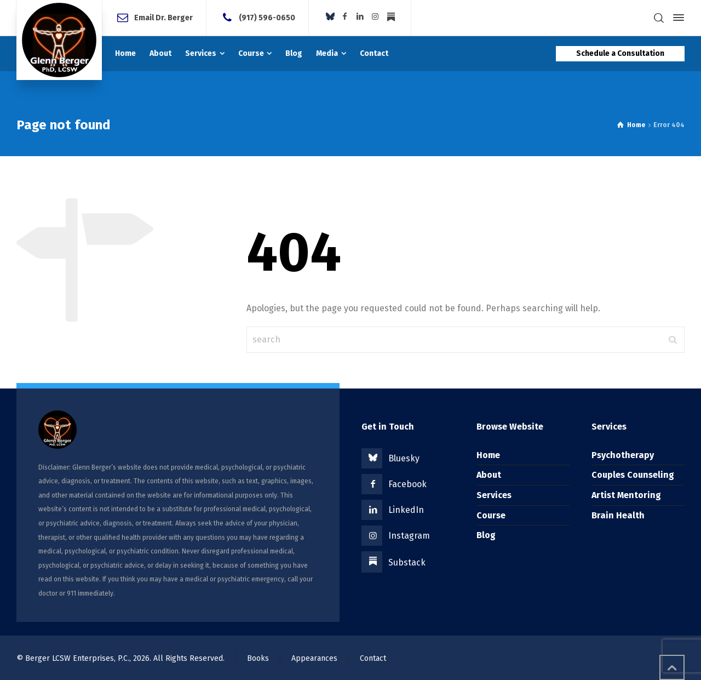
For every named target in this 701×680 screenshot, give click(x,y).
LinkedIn (406, 510)
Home (488, 455)
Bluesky (404, 458)
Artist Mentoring (626, 495)
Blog (486, 535)
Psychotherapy (622, 455)
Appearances (314, 658)
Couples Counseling (632, 475)
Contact (373, 658)
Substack (407, 562)
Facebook (407, 484)
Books (258, 658)
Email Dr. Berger (163, 17)
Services (494, 495)
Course (490, 515)
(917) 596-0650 (267, 17)
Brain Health (618, 515)
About (488, 475)
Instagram (409, 535)
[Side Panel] (676, 17)
